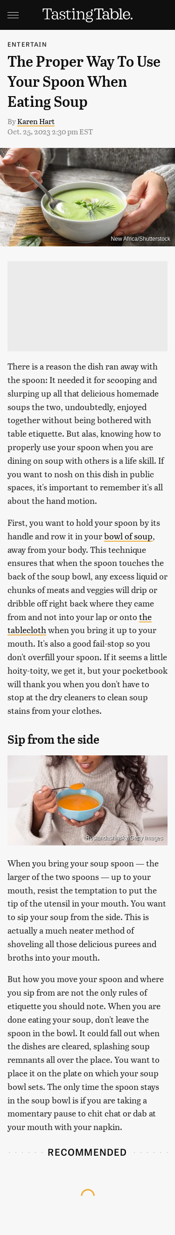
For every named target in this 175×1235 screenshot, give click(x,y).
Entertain (27, 44)
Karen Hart (36, 121)
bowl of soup (128, 536)
